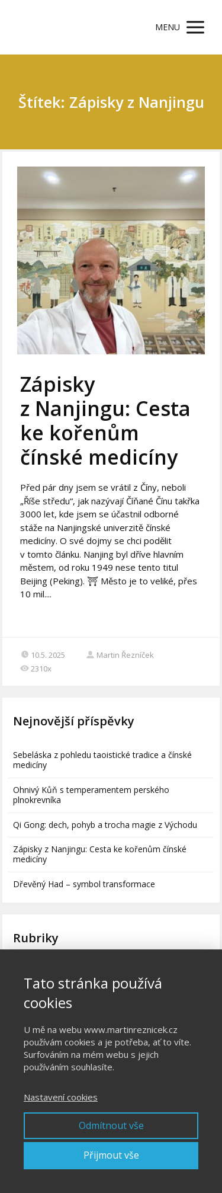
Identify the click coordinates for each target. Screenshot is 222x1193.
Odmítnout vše (111, 1125)
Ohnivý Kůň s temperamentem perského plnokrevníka (91, 794)
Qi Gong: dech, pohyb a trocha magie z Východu (105, 824)
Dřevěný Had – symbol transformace (84, 884)
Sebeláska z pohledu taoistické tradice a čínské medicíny (102, 759)
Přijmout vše (111, 1155)
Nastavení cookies (61, 1097)
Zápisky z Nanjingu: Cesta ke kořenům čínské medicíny (105, 420)
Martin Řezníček (120, 655)
